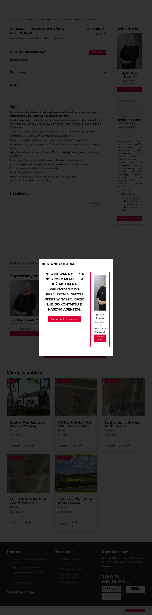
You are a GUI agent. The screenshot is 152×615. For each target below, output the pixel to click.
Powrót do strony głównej (64, 319)
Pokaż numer (100, 338)
